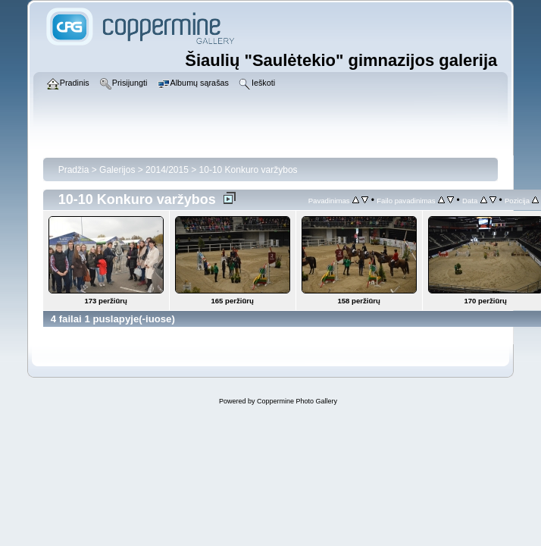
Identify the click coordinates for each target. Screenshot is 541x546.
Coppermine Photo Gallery (297, 401)
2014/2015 (167, 170)
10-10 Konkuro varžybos (248, 170)
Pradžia (73, 170)
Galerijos (117, 170)
